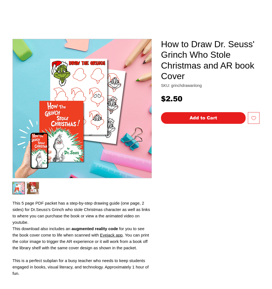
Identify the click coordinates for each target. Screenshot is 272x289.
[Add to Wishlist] (254, 118)
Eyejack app (111, 235)
